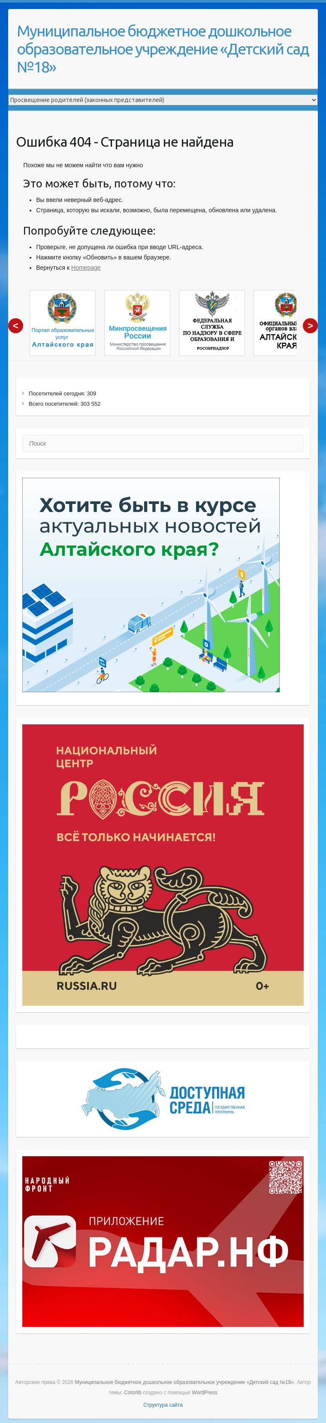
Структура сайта (163, 1405)
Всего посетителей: (54, 404)
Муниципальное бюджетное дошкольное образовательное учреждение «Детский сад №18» (162, 48)
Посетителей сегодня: (58, 393)
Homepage (86, 267)
